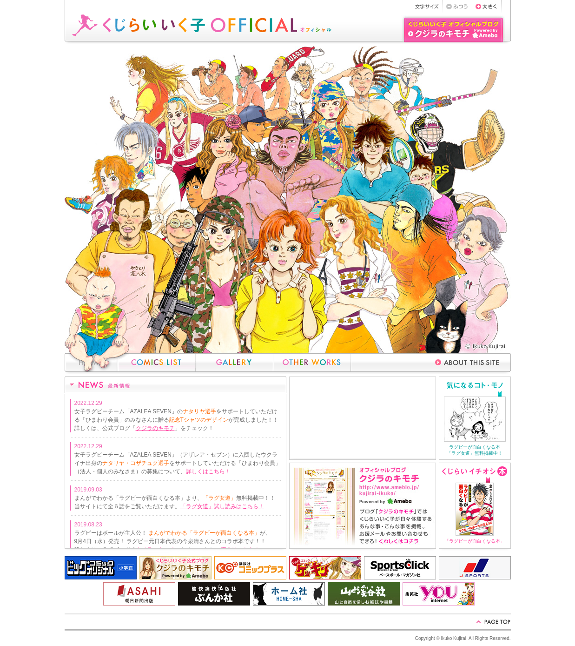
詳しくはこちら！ (208, 471)
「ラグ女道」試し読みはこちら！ (222, 506)
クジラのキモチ (155, 428)
